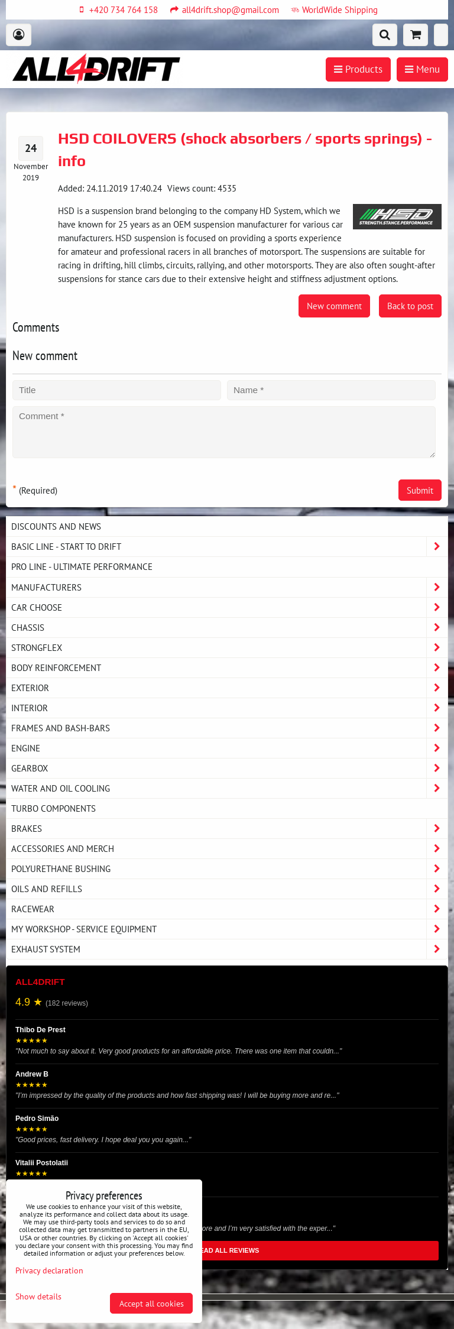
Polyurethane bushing (229, 869)
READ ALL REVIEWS (227, 1250)
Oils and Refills (229, 889)
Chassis (229, 627)
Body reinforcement (229, 668)
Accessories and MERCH (229, 848)
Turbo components (53, 808)
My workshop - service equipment (229, 929)
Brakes (229, 828)
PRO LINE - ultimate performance (82, 566)
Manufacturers (229, 587)
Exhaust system (229, 949)
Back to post (410, 306)
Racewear (229, 909)
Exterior (229, 688)
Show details (38, 1296)
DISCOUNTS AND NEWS (56, 526)
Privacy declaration (49, 1270)
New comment (334, 306)
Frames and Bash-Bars (229, 728)
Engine (229, 748)
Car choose (229, 607)
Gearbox (229, 768)
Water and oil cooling (229, 788)
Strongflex (229, 647)
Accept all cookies (151, 1303)
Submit (420, 490)
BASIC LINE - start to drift (229, 546)
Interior (229, 708)
